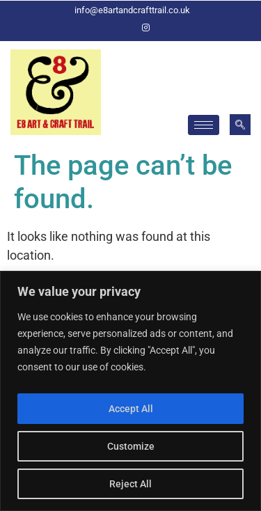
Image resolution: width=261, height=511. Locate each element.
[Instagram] (146, 27)
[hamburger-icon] (203, 125)
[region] (130, 391)
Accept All (131, 408)
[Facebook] (122, 27)
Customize (131, 446)
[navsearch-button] (240, 124)
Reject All (130, 483)
